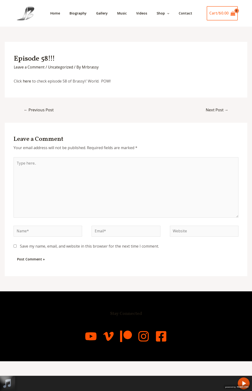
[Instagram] (150, 366)
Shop (173, 13)
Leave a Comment (30, 93)
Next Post (216, 136)
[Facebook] (173, 366)
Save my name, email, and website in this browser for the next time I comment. (89, 276)
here (27, 107)
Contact (58, 40)
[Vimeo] (102, 366)
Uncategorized (62, 93)
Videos (150, 13)
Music (128, 13)
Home (56, 13)
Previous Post (39, 136)
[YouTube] (78, 366)
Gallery (106, 13)
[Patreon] (126, 366)
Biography (80, 13)
